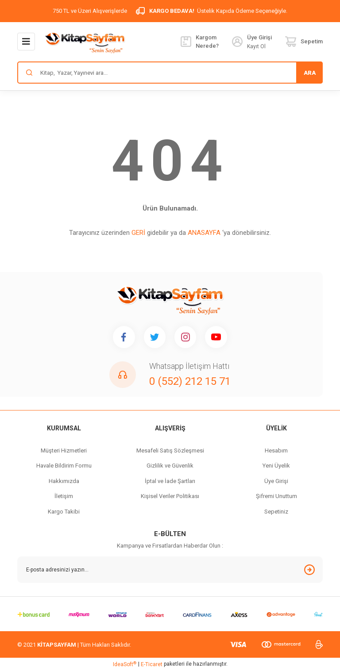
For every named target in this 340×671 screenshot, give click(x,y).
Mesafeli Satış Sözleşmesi (170, 450)
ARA (310, 72)
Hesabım (276, 450)
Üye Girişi (276, 481)
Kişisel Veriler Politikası (170, 496)
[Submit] (309, 570)
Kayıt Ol (256, 46)
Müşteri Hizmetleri (64, 450)
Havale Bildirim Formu (64, 466)
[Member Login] (237, 41)
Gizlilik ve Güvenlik (170, 466)
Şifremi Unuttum (276, 496)
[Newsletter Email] (170, 570)
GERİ (138, 233)
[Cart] (304, 41)
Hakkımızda (64, 481)
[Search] (170, 72)
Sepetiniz (276, 511)
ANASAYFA (204, 233)
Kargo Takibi (64, 511)
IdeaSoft (124, 664)
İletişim (63, 496)
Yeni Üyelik (276, 466)
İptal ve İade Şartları (170, 481)
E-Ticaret (151, 665)
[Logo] (85, 42)
